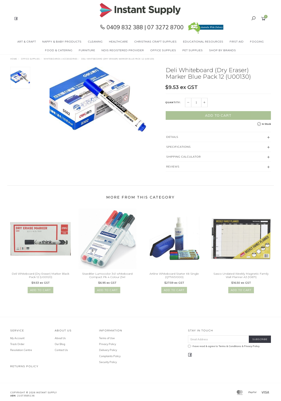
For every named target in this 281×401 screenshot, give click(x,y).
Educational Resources (203, 41)
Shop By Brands (222, 50)
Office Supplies (163, 50)
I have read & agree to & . (224, 346)
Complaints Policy (110, 356)
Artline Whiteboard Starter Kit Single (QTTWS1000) (174, 277)
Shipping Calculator (183, 156)
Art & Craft (26, 41)
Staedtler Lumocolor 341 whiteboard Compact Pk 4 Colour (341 (107, 277)
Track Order (17, 344)
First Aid (237, 41)
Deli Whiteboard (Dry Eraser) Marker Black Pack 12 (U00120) (40, 277)
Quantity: (173, 102)
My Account (17, 338)
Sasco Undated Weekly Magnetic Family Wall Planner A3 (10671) (241, 277)
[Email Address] (218, 339)
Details (172, 136)
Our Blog (60, 344)
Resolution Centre (21, 350)
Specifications (178, 146)
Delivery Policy (108, 350)
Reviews (173, 166)
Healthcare (118, 41)
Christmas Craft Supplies (155, 41)
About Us (60, 338)
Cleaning (95, 41)
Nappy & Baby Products (62, 41)
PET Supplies (192, 50)
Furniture (87, 50)
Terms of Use (107, 338)
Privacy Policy (107, 344)
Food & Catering (58, 50)
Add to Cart (218, 115)
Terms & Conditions (230, 346)
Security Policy (108, 362)
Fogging (257, 41)
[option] (98, 99)
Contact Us (61, 350)
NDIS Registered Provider (122, 50)
